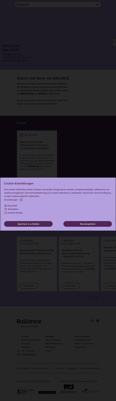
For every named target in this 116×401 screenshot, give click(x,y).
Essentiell (12, 205)
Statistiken (13, 209)
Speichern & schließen (28, 224)
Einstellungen (13, 199)
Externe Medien (15, 212)
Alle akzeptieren (87, 224)
